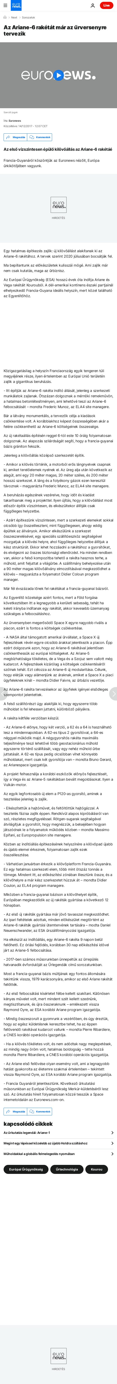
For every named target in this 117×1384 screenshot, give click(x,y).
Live (107, 5)
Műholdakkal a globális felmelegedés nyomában (39, 1154)
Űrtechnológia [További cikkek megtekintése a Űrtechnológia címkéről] (67, 1169)
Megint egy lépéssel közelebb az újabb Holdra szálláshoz (46, 1143)
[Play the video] (58, 75)
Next (14, 17)
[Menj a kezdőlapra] (16, 5)
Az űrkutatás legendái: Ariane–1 (27, 1133)
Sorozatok (28, 17)
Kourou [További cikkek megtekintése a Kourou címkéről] (96, 1169)
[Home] (5, 17)
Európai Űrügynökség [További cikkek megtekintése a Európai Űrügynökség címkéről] (26, 1169)
